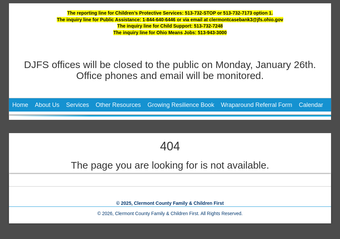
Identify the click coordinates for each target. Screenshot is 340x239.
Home (20, 105)
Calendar (311, 105)
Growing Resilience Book (180, 105)
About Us (47, 105)
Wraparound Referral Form (256, 105)
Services (77, 105)
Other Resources (118, 105)
